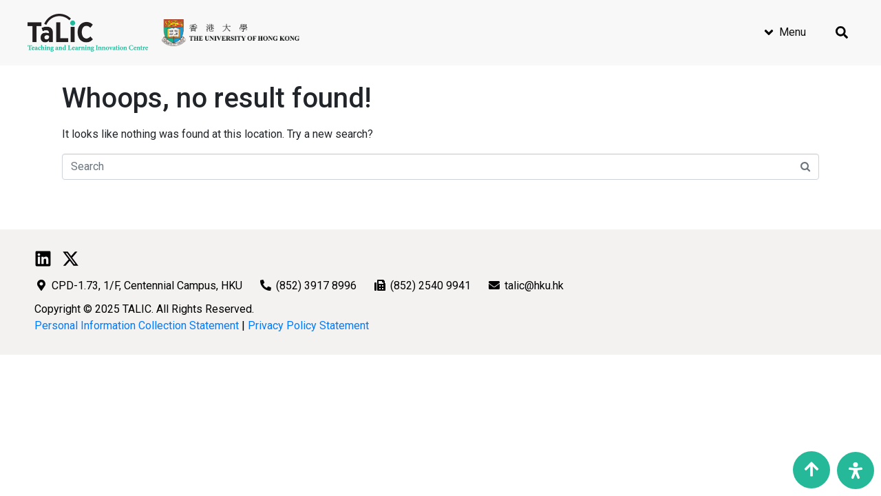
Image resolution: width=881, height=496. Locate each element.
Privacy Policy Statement (308, 325)
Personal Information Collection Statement (136, 325)
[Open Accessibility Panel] (855, 470)
